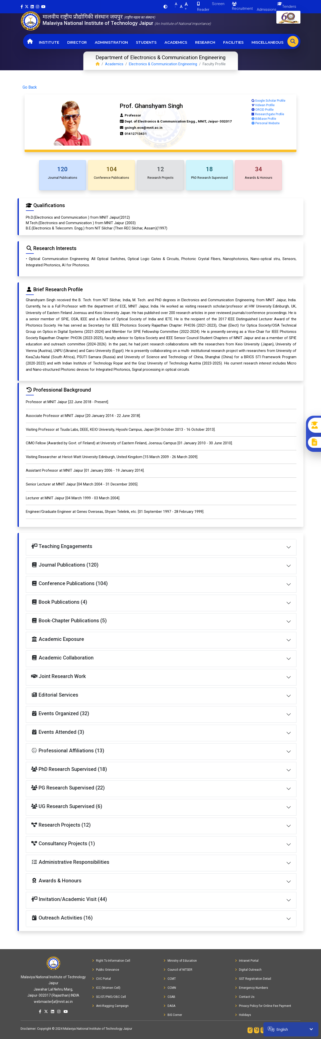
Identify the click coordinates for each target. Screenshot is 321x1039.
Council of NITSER (178, 969)
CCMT (170, 979)
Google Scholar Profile (268, 100)
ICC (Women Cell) (106, 988)
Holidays (243, 1015)
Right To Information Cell (111, 960)
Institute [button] (49, 42)
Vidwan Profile (263, 105)
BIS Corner (173, 1015)
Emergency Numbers (251, 988)
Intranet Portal (247, 960)
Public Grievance (105, 969)
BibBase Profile (264, 118)
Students (146, 42)
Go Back (30, 87)
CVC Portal (101, 979)
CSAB (169, 997)
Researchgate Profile (268, 114)
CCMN (170, 988)
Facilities (233, 42)
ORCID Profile (263, 109)
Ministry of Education (180, 960)
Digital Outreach (248, 969)
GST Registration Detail (253, 979)
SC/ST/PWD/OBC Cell (109, 997)
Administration (111, 42)
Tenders (289, 6)
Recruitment (242, 6)
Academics (176, 42)
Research (205, 42)
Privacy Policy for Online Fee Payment (263, 1006)
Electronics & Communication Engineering (163, 64)
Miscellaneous (267, 42)
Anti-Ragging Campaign (110, 1006)
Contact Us (245, 997)
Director (77, 42)
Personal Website (266, 123)
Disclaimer (28, 1028)
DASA (169, 1006)
